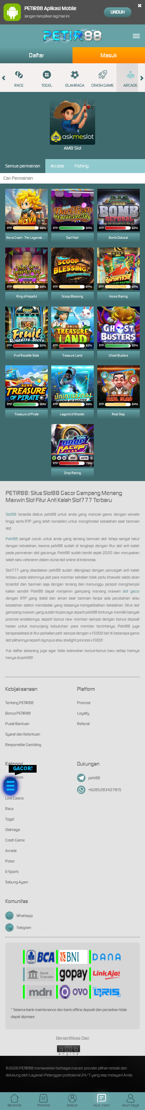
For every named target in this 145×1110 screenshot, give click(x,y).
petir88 (88, 778)
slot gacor (131, 591)
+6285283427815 (99, 790)
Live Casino (14, 798)
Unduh (117, 12)
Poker (10, 861)
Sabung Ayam (16, 882)
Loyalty (83, 713)
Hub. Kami (101, 1101)
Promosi (83, 702)
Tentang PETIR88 (19, 702)
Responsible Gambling (23, 744)
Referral (83, 723)
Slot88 (11, 514)
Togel (46, 79)
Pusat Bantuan (17, 723)
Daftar (36, 55)
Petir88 (12, 538)
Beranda (14, 1101)
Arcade (130, 79)
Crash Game (102, 79)
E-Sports (11, 871)
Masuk (108, 55)
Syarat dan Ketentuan (22, 734)
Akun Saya (130, 1101)
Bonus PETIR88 (18, 713)
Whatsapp (19, 915)
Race (18, 79)
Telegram (18, 927)
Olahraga (74, 79)
